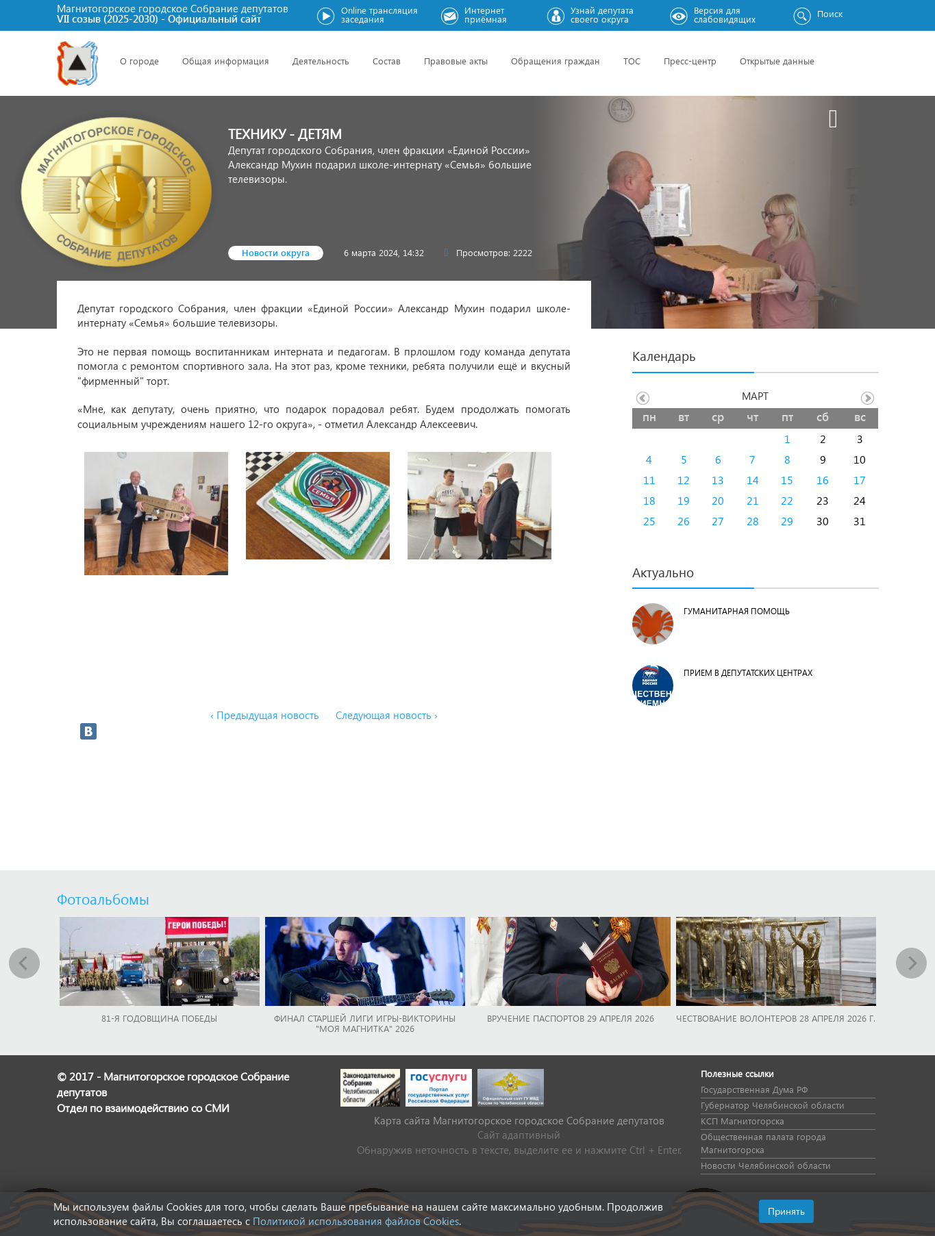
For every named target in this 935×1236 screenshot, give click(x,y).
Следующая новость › (387, 715)
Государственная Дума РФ (754, 1089)
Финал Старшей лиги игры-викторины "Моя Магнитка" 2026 (365, 1023)
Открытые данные (777, 60)
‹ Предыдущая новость (264, 715)
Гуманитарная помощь (737, 611)
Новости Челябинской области (766, 1165)
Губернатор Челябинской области (773, 1105)
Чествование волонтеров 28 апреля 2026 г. (775, 1018)
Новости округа (276, 252)
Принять (786, 1211)
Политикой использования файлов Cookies (356, 1221)
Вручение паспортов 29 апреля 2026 (570, 1018)
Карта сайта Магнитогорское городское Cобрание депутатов (519, 1120)
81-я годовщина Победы (159, 1018)
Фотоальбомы (103, 898)
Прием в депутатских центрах (748, 673)
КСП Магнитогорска (742, 1120)
